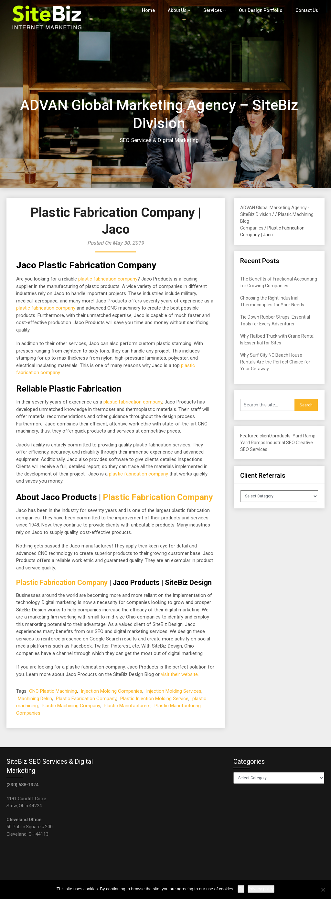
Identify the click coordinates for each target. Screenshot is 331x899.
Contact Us (307, 10)
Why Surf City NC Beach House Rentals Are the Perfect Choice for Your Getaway (275, 361)
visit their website (179, 674)
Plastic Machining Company (71, 706)
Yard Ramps (252, 442)
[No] (323, 889)
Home (153, 10)
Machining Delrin (35, 698)
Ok (241, 888)
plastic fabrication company (107, 279)
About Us (181, 10)
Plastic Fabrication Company (158, 497)
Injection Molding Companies (111, 691)
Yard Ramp (304, 435)
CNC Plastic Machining (53, 691)
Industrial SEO (280, 442)
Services (216, 10)
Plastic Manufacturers (127, 706)
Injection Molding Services (173, 691)
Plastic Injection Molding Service (154, 698)
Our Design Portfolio (262, 10)
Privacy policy (261, 888)
